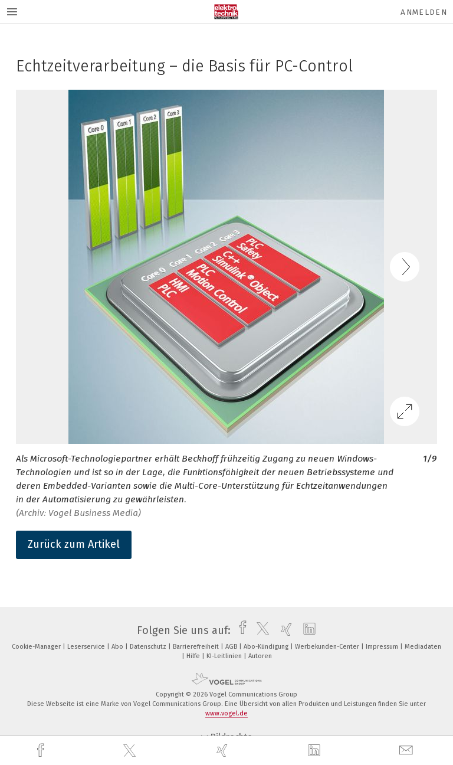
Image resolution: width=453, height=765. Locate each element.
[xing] (223, 750)
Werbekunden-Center (328, 646)
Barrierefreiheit (197, 646)
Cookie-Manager (37, 646)
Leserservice (87, 646)
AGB (232, 646)
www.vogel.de (226, 713)
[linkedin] (315, 751)
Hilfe (194, 656)
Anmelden (424, 12)
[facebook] (42, 750)
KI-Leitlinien (225, 656)
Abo (118, 646)
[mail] (407, 750)
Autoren (260, 656)
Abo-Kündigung (267, 646)
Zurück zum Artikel (74, 544)
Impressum (383, 646)
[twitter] (131, 751)
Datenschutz (149, 646)
